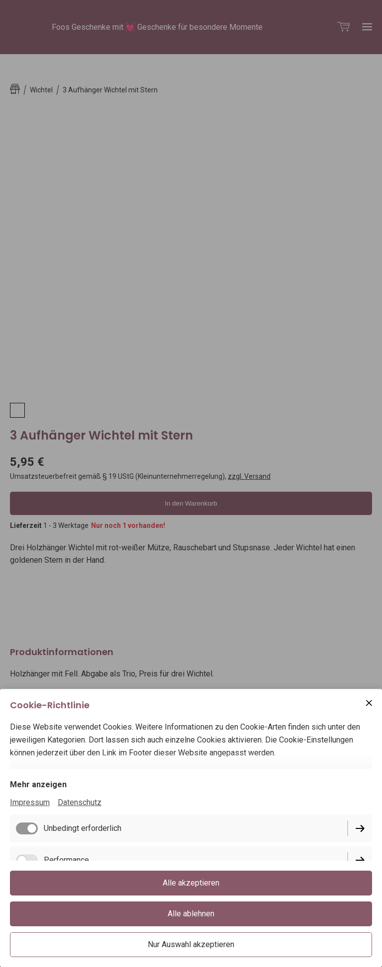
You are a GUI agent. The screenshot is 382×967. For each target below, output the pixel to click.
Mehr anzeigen (38, 784)
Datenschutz (79, 802)
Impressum (30, 802)
